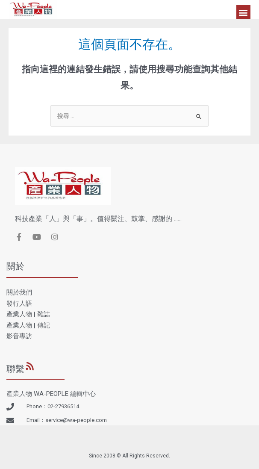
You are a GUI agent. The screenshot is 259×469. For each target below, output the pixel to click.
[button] (243, 12)
